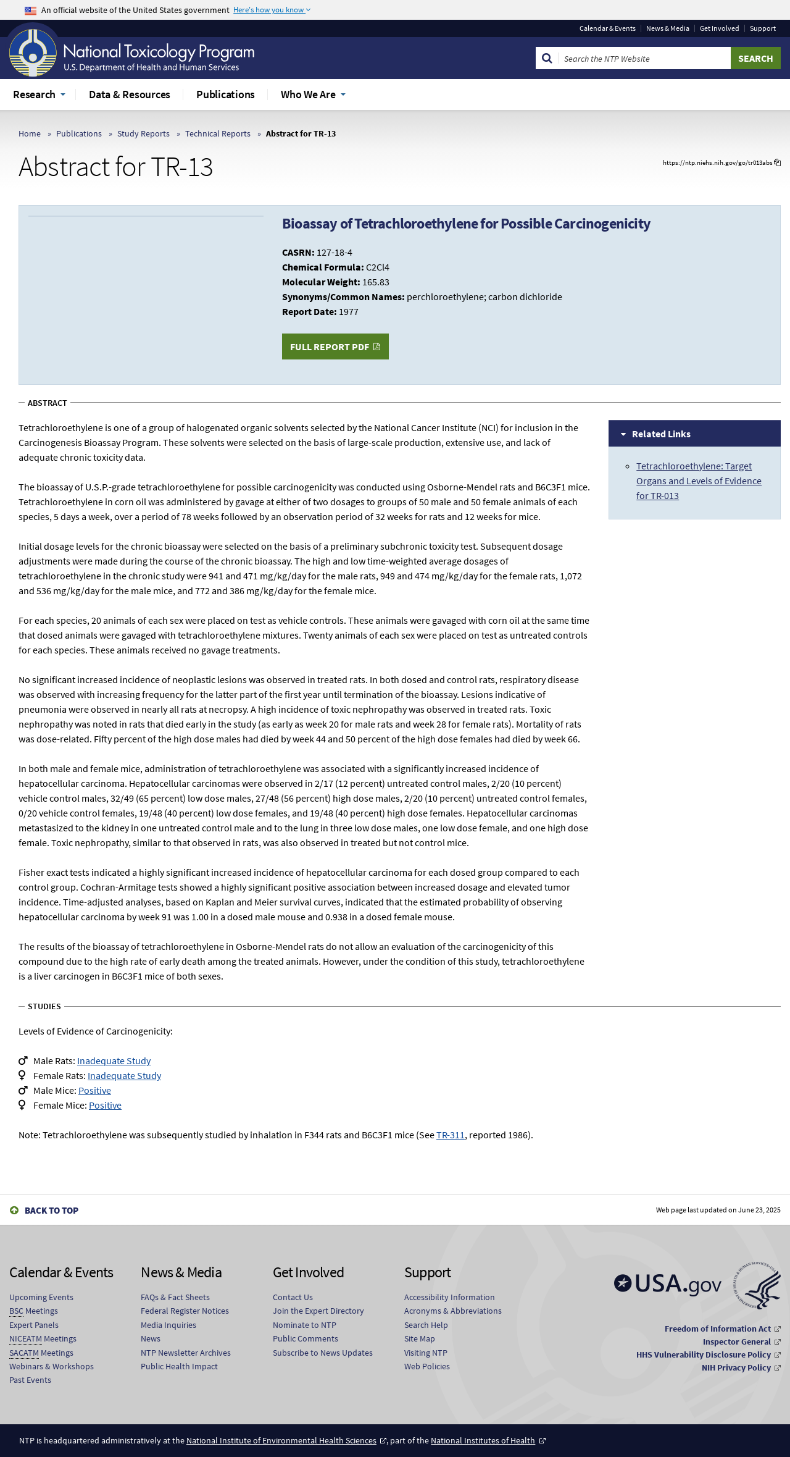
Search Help (426, 1324)
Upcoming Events (41, 1297)
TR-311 (450, 1134)
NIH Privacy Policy (736, 1367)
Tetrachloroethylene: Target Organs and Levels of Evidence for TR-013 (699, 481)
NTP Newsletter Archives (186, 1352)
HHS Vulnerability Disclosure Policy (703, 1354)
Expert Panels (34, 1324)
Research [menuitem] (34, 94)
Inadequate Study (114, 1060)
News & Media (667, 28)
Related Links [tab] (661, 433)
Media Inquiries (168, 1324)
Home (30, 133)
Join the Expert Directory (318, 1310)
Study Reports (143, 133)
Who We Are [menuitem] (308, 94)
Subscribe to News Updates (323, 1352)
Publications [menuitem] (225, 94)
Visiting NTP (425, 1352)
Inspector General (737, 1341)
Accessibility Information (449, 1297)
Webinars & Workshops (51, 1366)
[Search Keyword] (645, 58)
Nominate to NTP (304, 1324)
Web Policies (427, 1366)
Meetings (33, 1311)
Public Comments (305, 1338)
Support (763, 28)
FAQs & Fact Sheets (175, 1297)
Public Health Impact (179, 1366)
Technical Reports (218, 133)
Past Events (30, 1379)
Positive (94, 1090)
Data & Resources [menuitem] (129, 94)
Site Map (419, 1338)
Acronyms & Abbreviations (453, 1310)
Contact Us (293, 1297)
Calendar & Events (608, 28)
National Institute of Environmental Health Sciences (281, 1440)
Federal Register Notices (185, 1310)
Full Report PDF (329, 346)
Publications (79, 133)
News (150, 1338)
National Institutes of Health (483, 1440)
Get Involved (719, 28)
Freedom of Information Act (718, 1328)
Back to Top (51, 1210)
